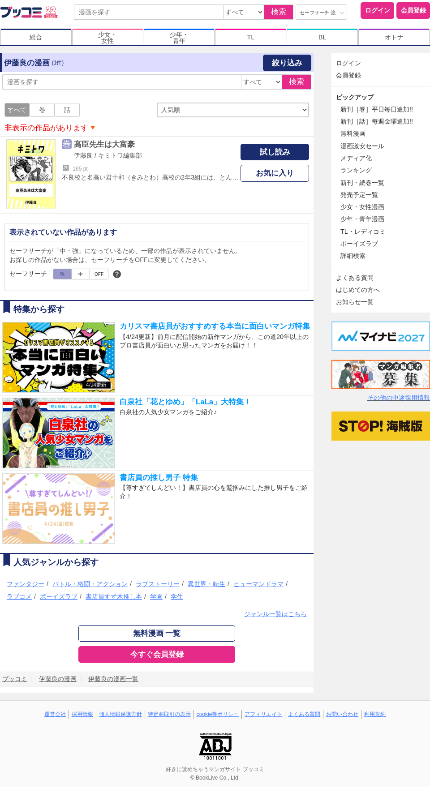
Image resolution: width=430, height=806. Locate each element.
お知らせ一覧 (355, 301)
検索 (278, 12)
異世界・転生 (206, 583)
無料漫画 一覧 (157, 633)
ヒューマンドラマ (258, 583)
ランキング (356, 170)
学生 (177, 596)
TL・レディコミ (363, 231)
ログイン (377, 10)
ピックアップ (355, 97)
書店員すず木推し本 (114, 596)
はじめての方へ (358, 289)
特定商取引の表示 (169, 714)
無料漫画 (353, 133)
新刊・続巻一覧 (362, 182)
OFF (99, 274)
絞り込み (287, 63)
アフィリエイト (263, 714)
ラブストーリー (158, 583)
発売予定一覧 (359, 194)
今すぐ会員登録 (157, 654)
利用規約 (375, 714)
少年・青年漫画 (362, 219)
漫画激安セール (362, 146)
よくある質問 (355, 277)
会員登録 (413, 10)
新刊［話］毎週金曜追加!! (376, 121)
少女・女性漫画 (362, 206)
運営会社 (55, 714)
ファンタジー (25, 583)
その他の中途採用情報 (398, 397)
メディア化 (356, 158)
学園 (156, 596)
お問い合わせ (342, 714)
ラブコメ (19, 596)
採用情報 (82, 714)
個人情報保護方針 (120, 714)
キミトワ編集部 (120, 155)
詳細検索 (353, 255)
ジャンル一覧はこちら (275, 613)
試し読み (275, 152)
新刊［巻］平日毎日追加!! (376, 109)
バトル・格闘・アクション (90, 583)
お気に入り (275, 173)
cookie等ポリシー (218, 714)
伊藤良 (83, 155)
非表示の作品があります (46, 128)
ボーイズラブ (58, 596)
